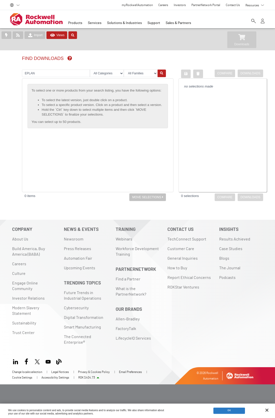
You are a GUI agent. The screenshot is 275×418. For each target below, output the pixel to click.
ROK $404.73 (86, 377)
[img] (69, 58)
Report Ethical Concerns (189, 278)
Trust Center (23, 333)
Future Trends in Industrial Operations (82, 295)
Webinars (124, 239)
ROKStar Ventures (183, 287)
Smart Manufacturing (82, 327)
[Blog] (59, 361)
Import (34, 35)
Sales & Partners (178, 23)
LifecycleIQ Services (133, 338)
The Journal (229, 268)
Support (153, 23)
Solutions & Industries (124, 23)
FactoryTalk (126, 329)
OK (229, 410)
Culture (19, 274)
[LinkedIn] (16, 361)
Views (56, 35)
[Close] (266, 410)
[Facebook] (26, 361)
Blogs (224, 258)
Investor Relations (28, 298)
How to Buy (177, 268)
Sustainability (24, 323)
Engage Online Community (25, 286)
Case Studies (230, 249)
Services (95, 23)
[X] (37, 361)
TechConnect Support (186, 239)
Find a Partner (128, 279)
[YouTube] (48, 361)
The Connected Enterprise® (77, 339)
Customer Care (180, 249)
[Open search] (253, 21)
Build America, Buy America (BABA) (28, 251)
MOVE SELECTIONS (147, 197)
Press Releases (77, 249)
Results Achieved (234, 239)
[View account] (262, 21)
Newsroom (73, 239)
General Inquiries (182, 258)
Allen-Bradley (128, 319)
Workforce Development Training (137, 251)
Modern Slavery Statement (25, 311)
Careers (19, 264)
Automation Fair (78, 258)
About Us (20, 239)
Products (75, 23)
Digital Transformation (83, 318)
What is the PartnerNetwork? (131, 291)
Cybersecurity (76, 308)
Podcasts (227, 278)
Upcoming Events (79, 268)
